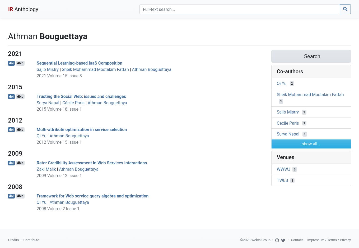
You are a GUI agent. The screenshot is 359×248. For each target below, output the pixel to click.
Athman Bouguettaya (151, 69)
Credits (13, 240)
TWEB (282, 180)
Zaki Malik (46, 169)
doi (11, 63)
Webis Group (261, 240)
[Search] (239, 9)
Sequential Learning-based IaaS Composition (79, 63)
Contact (297, 240)
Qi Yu (41, 135)
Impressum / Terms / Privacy (329, 240)
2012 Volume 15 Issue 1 (59, 142)
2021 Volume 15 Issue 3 (59, 75)
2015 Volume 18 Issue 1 (59, 109)
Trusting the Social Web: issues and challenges (81, 96)
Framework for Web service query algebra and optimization (93, 196)
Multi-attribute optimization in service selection (82, 129)
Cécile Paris (73, 102)
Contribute (31, 240)
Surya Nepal (48, 102)
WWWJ (283, 169)
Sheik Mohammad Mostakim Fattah (95, 69)
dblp (20, 63)
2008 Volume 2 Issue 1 (58, 208)
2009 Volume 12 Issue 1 (59, 175)
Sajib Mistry (48, 69)
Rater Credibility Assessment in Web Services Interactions (92, 162)
